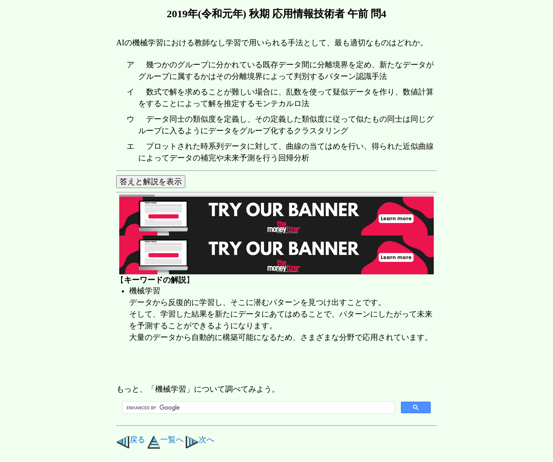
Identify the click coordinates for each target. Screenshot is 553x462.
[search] (258, 408)
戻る (130, 439)
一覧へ (165, 439)
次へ (199, 439)
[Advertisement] (273, 364)
